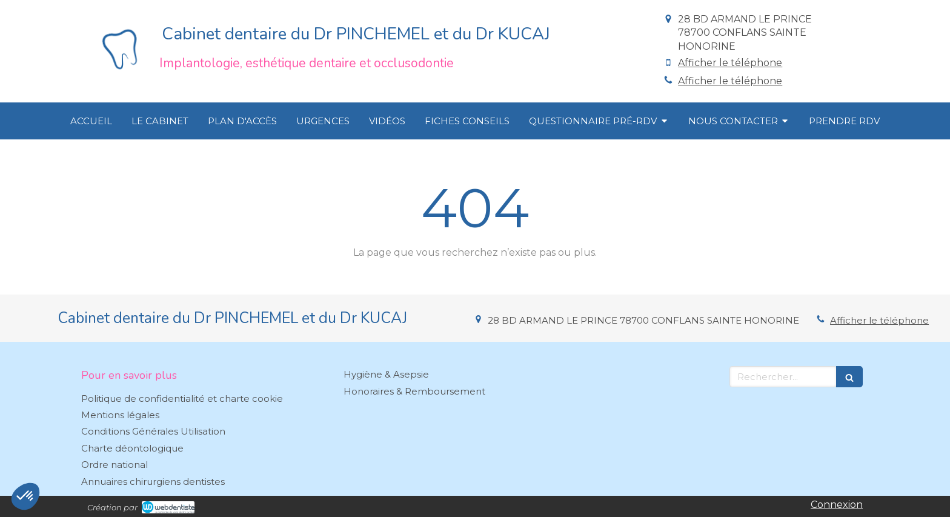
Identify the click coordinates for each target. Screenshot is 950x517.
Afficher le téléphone (730, 62)
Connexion (837, 504)
